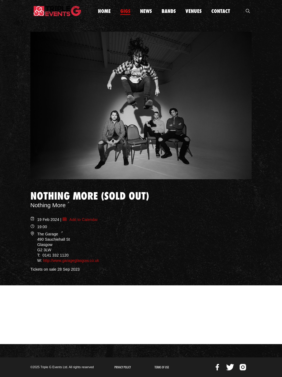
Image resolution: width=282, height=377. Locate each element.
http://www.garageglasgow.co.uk (71, 260)
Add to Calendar (83, 219)
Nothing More (48, 205)
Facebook (217, 367)
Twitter (230, 367)
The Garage (48, 234)
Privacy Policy (122, 367)
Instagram (243, 367)
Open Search (248, 11)
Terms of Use (162, 367)
